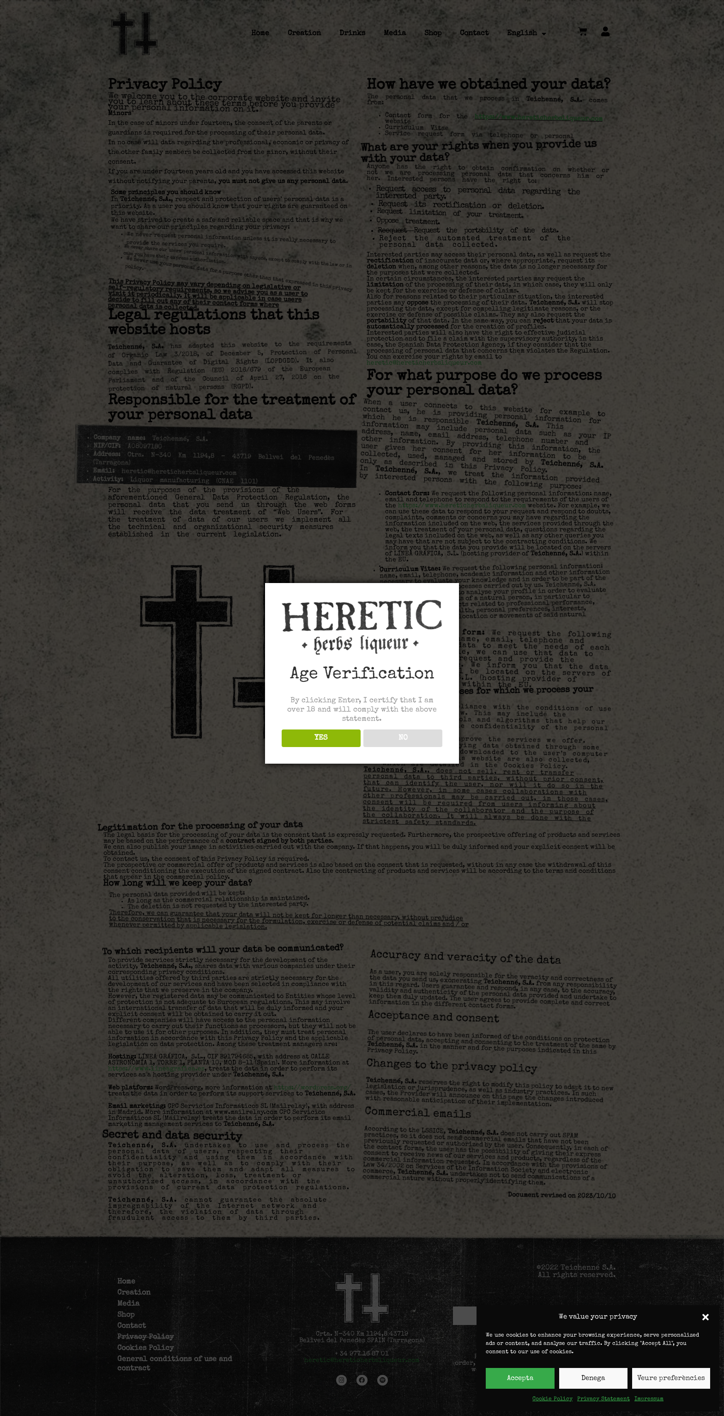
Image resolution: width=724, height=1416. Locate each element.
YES (320, 738)
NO (403, 738)
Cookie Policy (552, 1399)
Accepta (520, 1378)
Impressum (649, 1399)
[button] (705, 1317)
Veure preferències (671, 1378)
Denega (593, 1378)
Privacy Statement (603, 1399)
